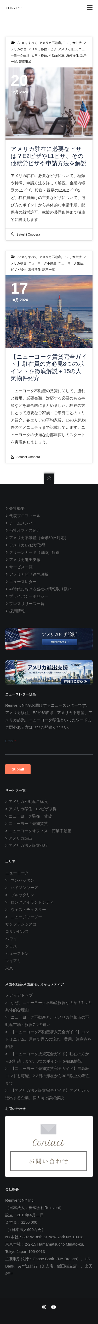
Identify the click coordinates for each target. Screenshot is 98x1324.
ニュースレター (23, 581)
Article (22, 43)
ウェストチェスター (28, 909)
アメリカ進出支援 (25, 559)
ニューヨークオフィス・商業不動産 (40, 831)
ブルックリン (22, 895)
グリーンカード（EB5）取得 (34, 552)
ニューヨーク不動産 (42, 263)
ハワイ (11, 939)
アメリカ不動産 (50, 43)
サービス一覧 (21, 567)
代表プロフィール (25, 515)
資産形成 (25, 62)
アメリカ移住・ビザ (42, 49)
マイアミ (13, 960)
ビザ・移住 (39, 55)
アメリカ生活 (72, 43)
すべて (32, 43)
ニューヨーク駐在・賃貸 (30, 816)
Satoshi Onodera (28, 234)
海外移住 (72, 55)
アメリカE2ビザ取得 (27, 545)
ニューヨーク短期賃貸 (28, 823)
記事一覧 (48, 269)
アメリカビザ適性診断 (28, 574)
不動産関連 (56, 55)
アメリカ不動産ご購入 (28, 801)
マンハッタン (22, 880)
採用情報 (17, 611)
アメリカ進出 (67, 49)
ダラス (11, 946)
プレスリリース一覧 (26, 603)
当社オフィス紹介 (25, 530)
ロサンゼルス (17, 931)
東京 (9, 968)
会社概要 (17, 508)
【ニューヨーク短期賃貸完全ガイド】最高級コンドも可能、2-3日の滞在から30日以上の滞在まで (47, 1075)
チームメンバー (23, 523)
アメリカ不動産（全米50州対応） (38, 537)
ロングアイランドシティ (32, 902)
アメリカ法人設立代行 (28, 845)
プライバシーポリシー (28, 596)
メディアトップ (19, 995)
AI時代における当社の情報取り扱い (40, 589)
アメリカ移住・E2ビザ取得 (32, 809)
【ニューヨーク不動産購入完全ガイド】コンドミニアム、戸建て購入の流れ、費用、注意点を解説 (48, 1039)
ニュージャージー (26, 917)
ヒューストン (17, 953)
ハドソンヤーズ (24, 887)
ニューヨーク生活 (70, 263)
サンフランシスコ (21, 924)
